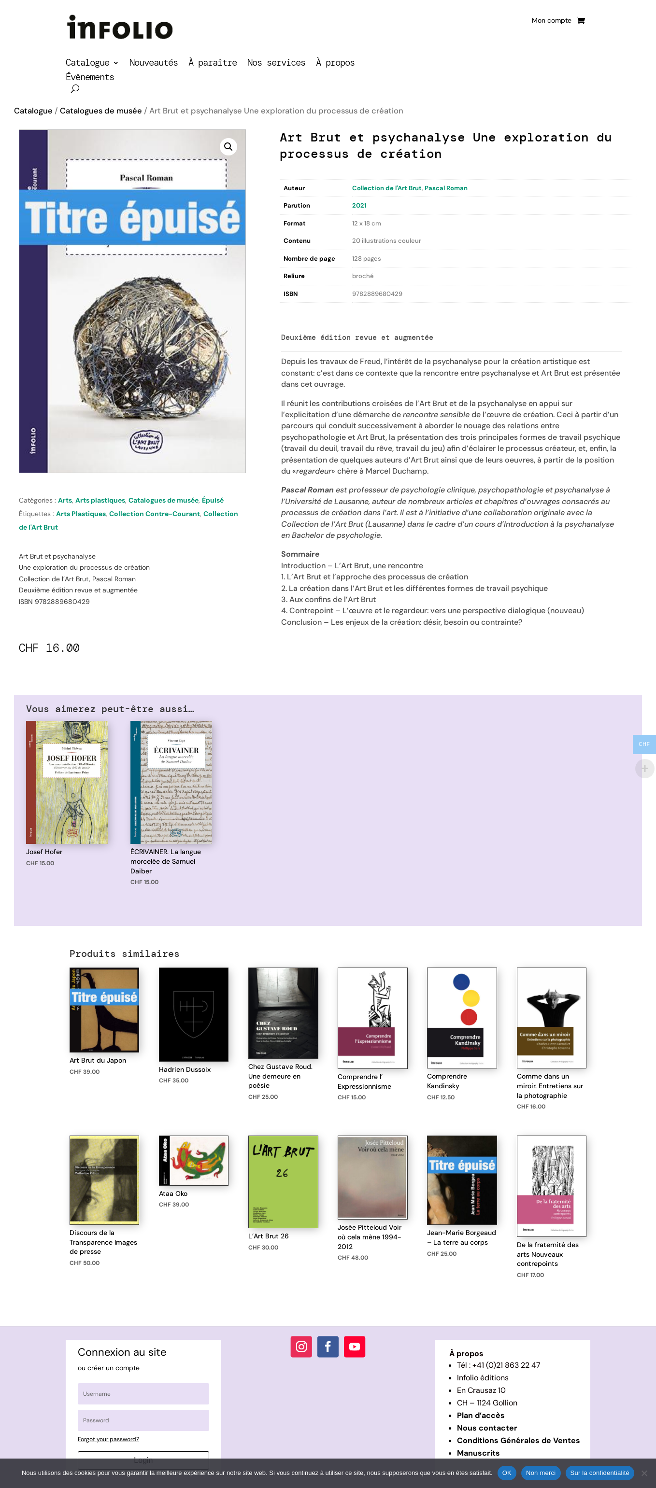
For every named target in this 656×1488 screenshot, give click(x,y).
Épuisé (213, 500)
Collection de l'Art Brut (387, 188)
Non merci (541, 1472)
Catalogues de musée (101, 111)
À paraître (212, 64)
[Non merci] (644, 1473)
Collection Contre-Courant (154, 513)
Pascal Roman (446, 188)
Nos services (276, 64)
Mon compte (551, 21)
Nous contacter (487, 1428)
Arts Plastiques (81, 513)
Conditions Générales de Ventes (518, 1440)
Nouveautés (153, 64)
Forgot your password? (108, 1439)
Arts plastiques (100, 500)
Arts (65, 500)
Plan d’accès (481, 1415)
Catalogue (87, 64)
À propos (335, 64)
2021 (359, 205)
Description (299, 313)
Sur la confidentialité (600, 1472)
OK (507, 1472)
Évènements (90, 78)
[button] (228, 146)
